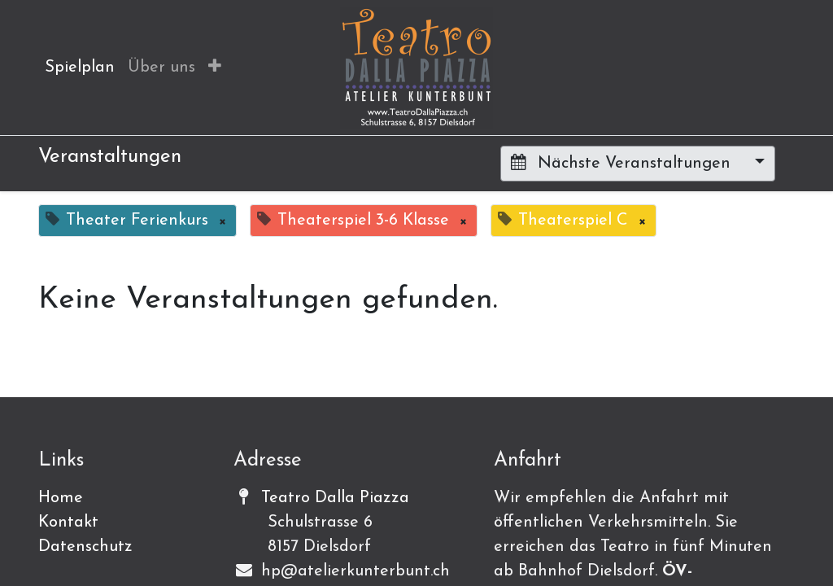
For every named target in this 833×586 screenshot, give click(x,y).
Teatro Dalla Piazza (335, 498)
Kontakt (68, 522)
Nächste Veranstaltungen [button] (623, 163)
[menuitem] (79, 67)
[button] (215, 67)
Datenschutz (85, 547)
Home (60, 498)
